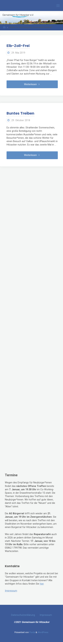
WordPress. (43, 632)
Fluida (32, 632)
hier (42, 583)
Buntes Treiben (20, 113)
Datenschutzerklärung (23, 615)
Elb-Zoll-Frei (18, 45)
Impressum (11, 590)
